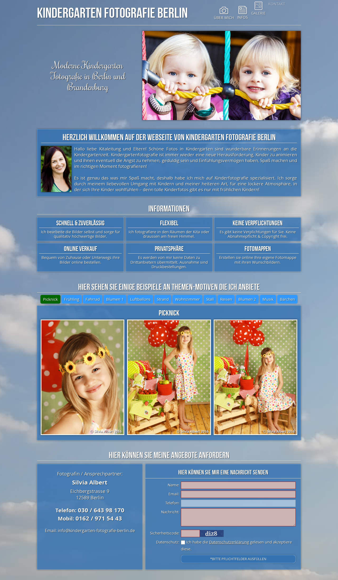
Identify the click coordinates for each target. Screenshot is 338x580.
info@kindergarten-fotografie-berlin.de (96, 530)
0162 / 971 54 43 (99, 518)
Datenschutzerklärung (229, 542)
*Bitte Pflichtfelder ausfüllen (238, 558)
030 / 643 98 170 (101, 510)
